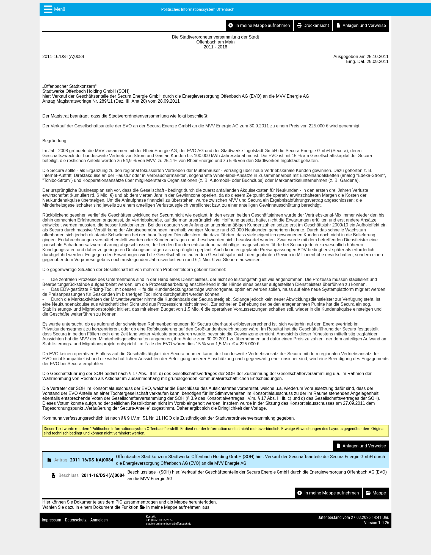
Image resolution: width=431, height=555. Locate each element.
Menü (59, 9)
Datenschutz (76, 520)
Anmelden (99, 520)
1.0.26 (383, 522)
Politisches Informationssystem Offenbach (197, 9)
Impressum (51, 520)
